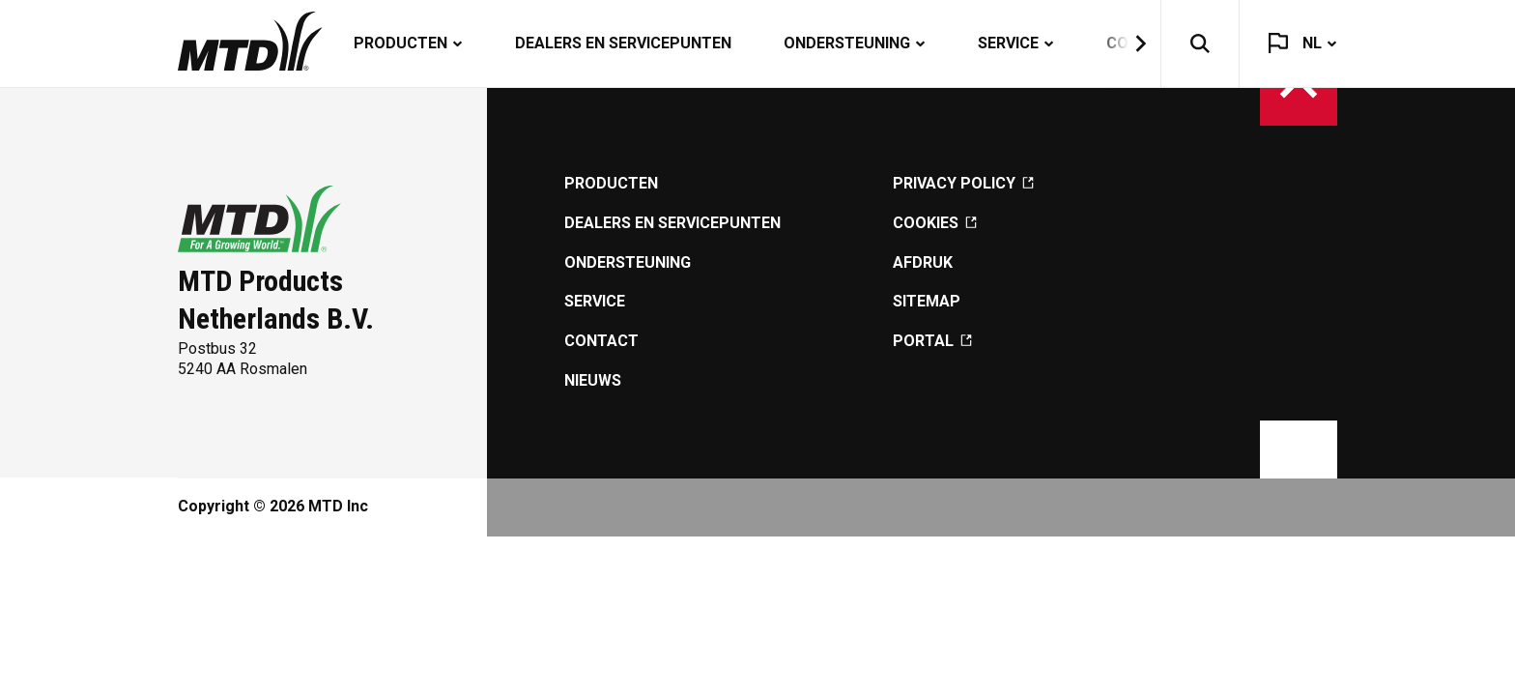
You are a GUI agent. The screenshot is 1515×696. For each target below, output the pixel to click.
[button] (1128, 43)
